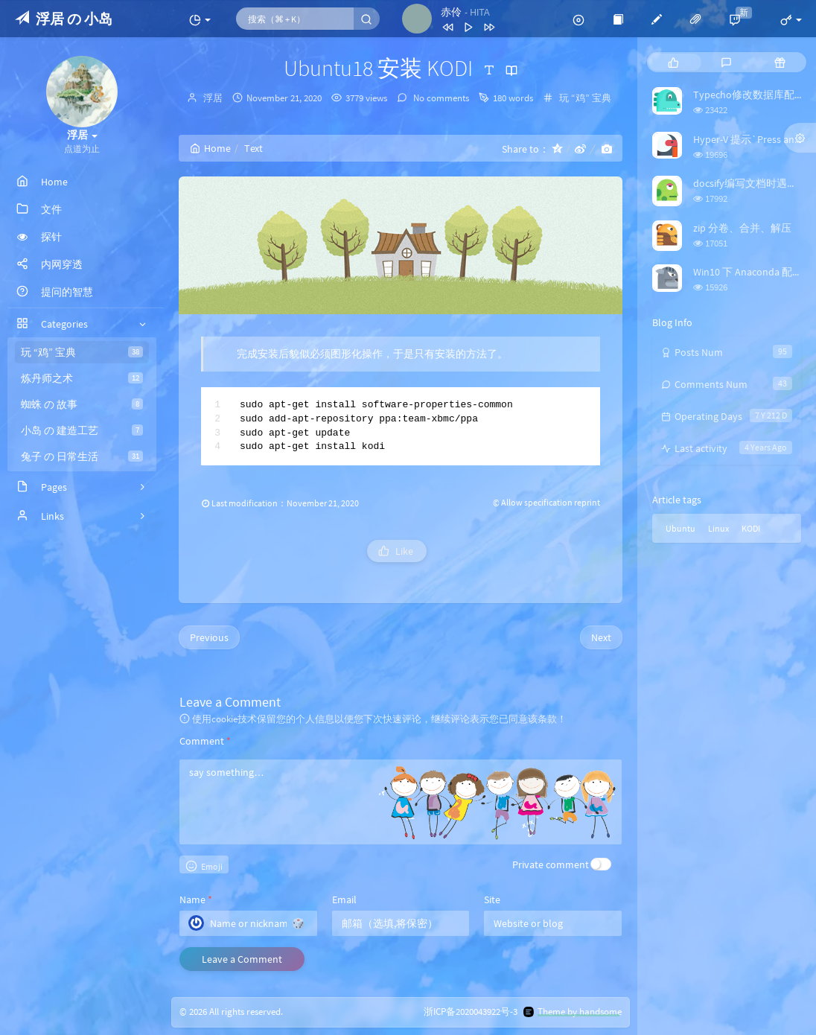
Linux (718, 528)
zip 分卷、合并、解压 (742, 228)
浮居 (213, 98)
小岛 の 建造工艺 (82, 430)
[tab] (673, 62)
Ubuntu (680, 528)
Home (210, 148)
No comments (440, 98)
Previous (209, 637)
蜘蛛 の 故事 (82, 404)
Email (344, 899)
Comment (205, 741)
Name (195, 899)
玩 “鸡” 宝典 (82, 352)
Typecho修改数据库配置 (749, 94)
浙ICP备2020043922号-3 (470, 1012)
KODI (751, 528)
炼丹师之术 (82, 378)
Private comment (550, 864)
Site (492, 899)
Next (601, 637)
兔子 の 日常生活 (82, 456)
